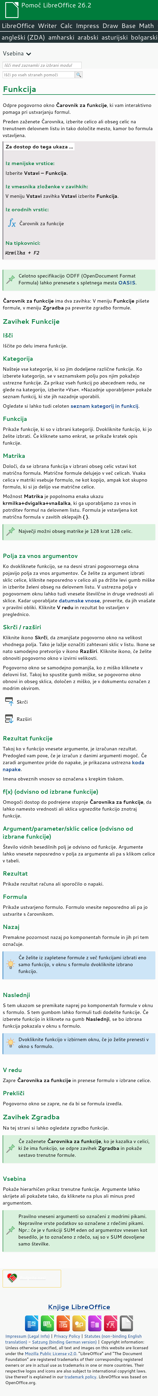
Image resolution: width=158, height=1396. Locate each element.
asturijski (114, 37)
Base (128, 25)
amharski (61, 37)
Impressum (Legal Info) (27, 1336)
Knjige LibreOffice (79, 1306)
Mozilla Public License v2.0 (50, 1353)
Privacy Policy (67, 1336)
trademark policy (80, 1377)
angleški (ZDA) (23, 37)
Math (146, 25)
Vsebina (13, 53)
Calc (66, 25)
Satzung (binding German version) (64, 1342)
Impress (87, 25)
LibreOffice (18, 25)
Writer (47, 25)
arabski (87, 37)
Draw (110, 25)
